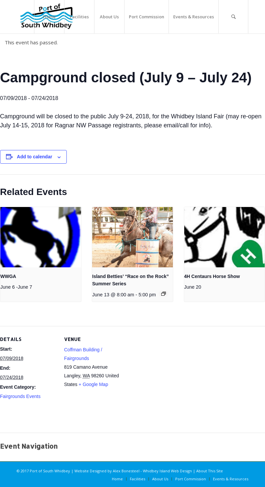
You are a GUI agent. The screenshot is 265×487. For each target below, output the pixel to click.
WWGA (8, 276)
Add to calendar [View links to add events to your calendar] (34, 156)
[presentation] (40, 237)
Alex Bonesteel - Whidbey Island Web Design (152, 470)
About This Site (209, 470)
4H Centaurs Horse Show (212, 276)
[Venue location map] (163, 382)
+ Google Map (93, 384)
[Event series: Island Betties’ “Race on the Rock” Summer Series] (163, 294)
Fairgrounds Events (20, 396)
